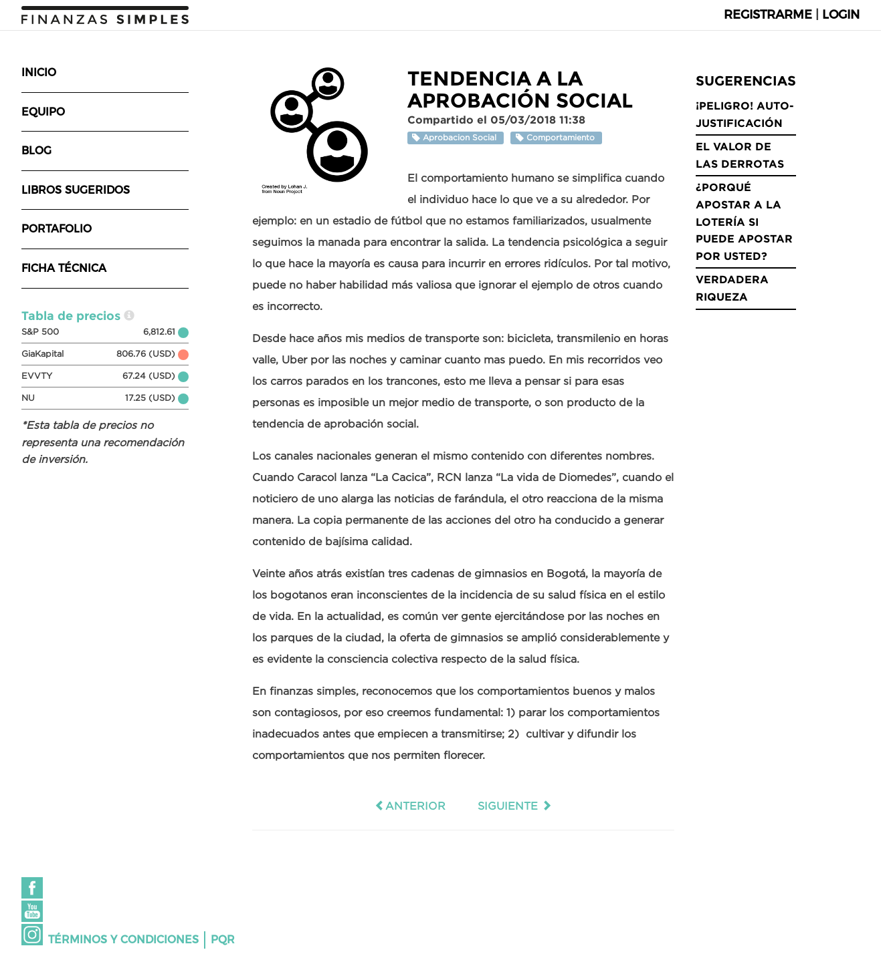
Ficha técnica (63, 268)
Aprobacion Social (455, 138)
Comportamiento (556, 138)
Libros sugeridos (75, 190)
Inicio (38, 72)
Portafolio (56, 228)
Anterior (410, 806)
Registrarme (768, 14)
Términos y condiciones (123, 939)
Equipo (43, 112)
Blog (36, 150)
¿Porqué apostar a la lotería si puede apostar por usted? (744, 221)
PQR (223, 939)
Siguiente (515, 806)
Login (841, 14)
